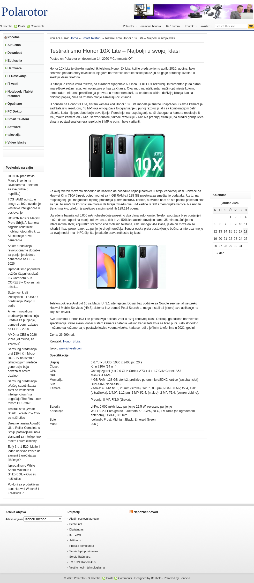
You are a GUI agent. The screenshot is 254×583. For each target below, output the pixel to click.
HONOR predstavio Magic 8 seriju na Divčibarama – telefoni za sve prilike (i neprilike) (23, 185)
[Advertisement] (226, 111)
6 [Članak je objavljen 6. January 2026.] (220, 224)
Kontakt (190, 26)
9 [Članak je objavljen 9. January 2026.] (235, 224)
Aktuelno (14, 45)
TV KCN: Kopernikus (82, 562)
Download (15, 53)
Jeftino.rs (75, 540)
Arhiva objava (14, 519)
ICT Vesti (75, 534)
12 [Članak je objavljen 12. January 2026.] (215, 231)
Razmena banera (150, 26)
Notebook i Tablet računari (20, 94)
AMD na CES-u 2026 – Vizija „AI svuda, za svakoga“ (23, 339)
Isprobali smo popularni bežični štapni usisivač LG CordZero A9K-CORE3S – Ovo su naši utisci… (24, 278)
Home (74, 38)
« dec (220, 253)
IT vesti (13, 84)
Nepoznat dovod (145, 512)
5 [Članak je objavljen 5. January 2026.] (215, 224)
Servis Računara (79, 556)
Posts (21, 26)
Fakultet (204, 26)
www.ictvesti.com (70, 348)
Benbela (156, 578)
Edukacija (15, 60)
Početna (14, 37)
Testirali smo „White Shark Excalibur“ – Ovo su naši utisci (24, 413)
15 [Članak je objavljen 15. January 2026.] (230, 231)
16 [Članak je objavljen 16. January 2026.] (235, 231)
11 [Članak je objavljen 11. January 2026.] (245, 224)
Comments (37, 26)
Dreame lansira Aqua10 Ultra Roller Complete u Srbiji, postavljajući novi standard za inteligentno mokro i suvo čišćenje (24, 432)
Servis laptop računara (83, 551)
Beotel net (75, 524)
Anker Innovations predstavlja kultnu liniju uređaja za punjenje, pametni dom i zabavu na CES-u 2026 (23, 320)
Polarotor (24, 11)
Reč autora (173, 26)
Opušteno (15, 104)
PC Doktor (15, 111)
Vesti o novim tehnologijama (87, 567)
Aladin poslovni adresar (84, 518)
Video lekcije (17, 142)
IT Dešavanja (17, 76)
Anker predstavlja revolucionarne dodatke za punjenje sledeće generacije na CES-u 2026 (24, 254)
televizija (14, 135)
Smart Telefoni (18, 119)
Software (14, 127)
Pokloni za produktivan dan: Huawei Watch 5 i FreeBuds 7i (23, 489)
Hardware (15, 68)
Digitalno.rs (76, 529)
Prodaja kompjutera (81, 545)
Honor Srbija (71, 341)
